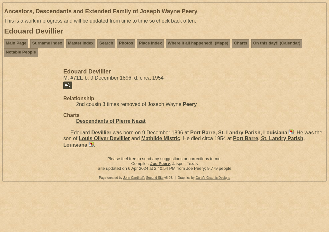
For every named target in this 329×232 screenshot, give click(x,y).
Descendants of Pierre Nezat (111, 121)
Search (106, 43)
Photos (126, 43)
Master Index (80, 43)
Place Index (150, 43)
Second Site (155, 177)
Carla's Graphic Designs (213, 177)
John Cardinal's (134, 177)
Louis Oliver (104, 138)
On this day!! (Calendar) (276, 43)
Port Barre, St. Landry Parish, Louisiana (238, 132)
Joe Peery (160, 163)
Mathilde (160, 138)
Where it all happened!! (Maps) (198, 43)
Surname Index (47, 43)
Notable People (21, 52)
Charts (240, 43)
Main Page (16, 43)
